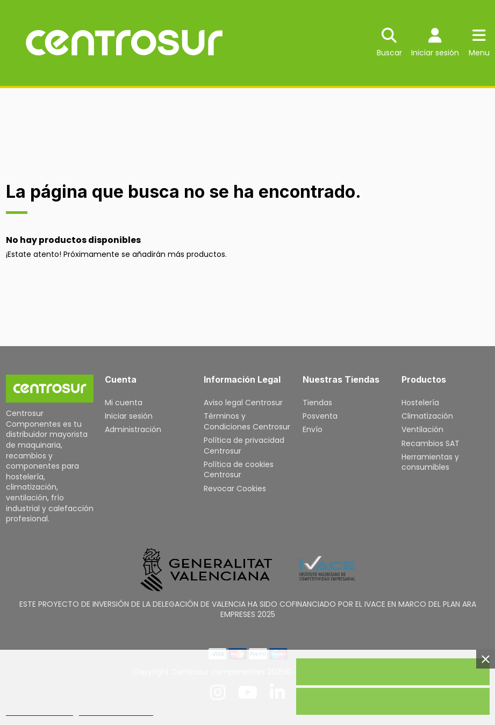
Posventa (320, 416)
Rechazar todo (392, 701)
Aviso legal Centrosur (243, 402)
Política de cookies (39, 710)
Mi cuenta (123, 402)
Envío (312, 429)
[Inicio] (50, 389)
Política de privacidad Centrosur (244, 445)
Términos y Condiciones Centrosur (247, 421)
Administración (133, 429)
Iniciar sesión (129, 416)
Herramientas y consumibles (430, 462)
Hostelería (420, 402)
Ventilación (422, 429)
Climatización (427, 416)
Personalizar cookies (116, 710)
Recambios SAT (430, 443)
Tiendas (317, 402)
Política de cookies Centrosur (239, 469)
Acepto (393, 671)
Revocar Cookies (235, 488)
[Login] (435, 43)
